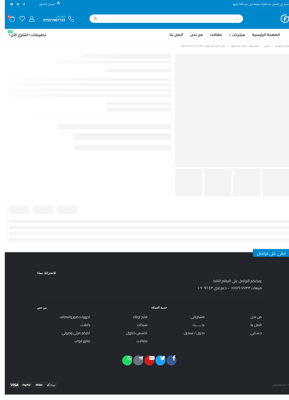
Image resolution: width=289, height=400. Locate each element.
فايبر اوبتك (135, 316)
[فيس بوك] (19, 4)
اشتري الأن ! (13, 34)
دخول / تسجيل (189, 333)
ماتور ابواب (77, 341)
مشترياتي (193, 316)
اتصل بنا (171, 34)
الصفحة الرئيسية (261, 34)
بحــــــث (194, 324)
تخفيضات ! (32, 35)
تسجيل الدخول (45, 4)
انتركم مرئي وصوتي (71, 333)
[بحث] (90, 19)
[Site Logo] (280, 18)
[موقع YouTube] (6, 4)
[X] (13, 4)
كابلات (80, 324)
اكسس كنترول (131, 333)
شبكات (137, 324)
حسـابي (251, 333)
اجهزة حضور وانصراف (70, 316)
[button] (286, 397)
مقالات (211, 34)
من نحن (191, 34)
